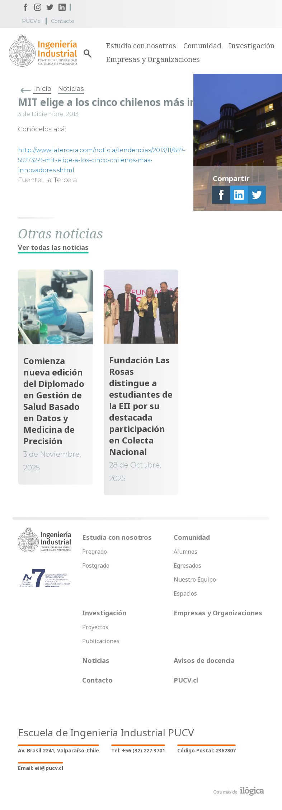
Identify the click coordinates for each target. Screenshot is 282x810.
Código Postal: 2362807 (206, 750)
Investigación (251, 45)
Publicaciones (100, 641)
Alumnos (185, 551)
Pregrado (94, 551)
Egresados (187, 565)
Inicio (42, 89)
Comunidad (202, 45)
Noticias (71, 89)
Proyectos (95, 627)
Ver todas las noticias (53, 247)
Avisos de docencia (204, 660)
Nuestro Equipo (195, 579)
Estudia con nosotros (141, 45)
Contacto (62, 21)
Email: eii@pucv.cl (40, 768)
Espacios (185, 593)
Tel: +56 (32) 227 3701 (138, 750)
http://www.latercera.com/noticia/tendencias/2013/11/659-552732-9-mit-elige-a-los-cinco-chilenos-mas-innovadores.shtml (101, 160)
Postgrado (95, 565)
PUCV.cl (32, 21)
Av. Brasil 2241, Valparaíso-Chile (58, 750)
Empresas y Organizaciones (153, 59)
